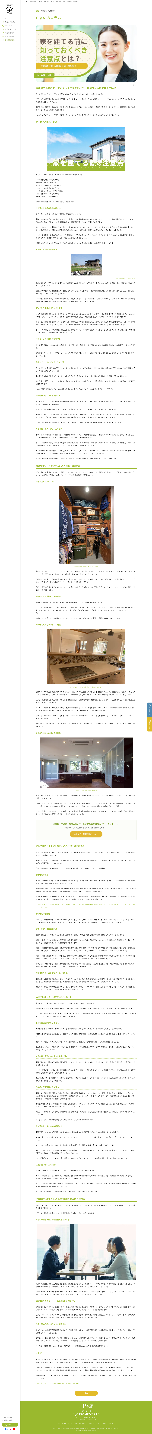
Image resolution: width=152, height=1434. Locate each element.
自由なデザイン (10, 32)
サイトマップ (83, 1423)
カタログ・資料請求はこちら (85, 834)
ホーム (7, 21)
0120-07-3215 (88, 1414)
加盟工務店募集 (8, 1417)
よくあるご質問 (71, 1423)
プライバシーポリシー (109, 1423)
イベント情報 (10, 39)
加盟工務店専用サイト (10, 1420)
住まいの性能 (10, 25)
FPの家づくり (10, 28)
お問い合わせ (60, 1423)
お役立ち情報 (10, 43)
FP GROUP (84, 1430)
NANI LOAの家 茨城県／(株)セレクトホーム (86, 566)
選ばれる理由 (10, 35)
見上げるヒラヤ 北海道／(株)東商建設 (86, 790)
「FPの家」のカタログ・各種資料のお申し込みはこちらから (57, 1383)
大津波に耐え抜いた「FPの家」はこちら (126, 278)
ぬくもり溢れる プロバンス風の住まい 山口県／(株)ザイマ (86, 687)
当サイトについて (94, 1423)
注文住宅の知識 (45, 75)
